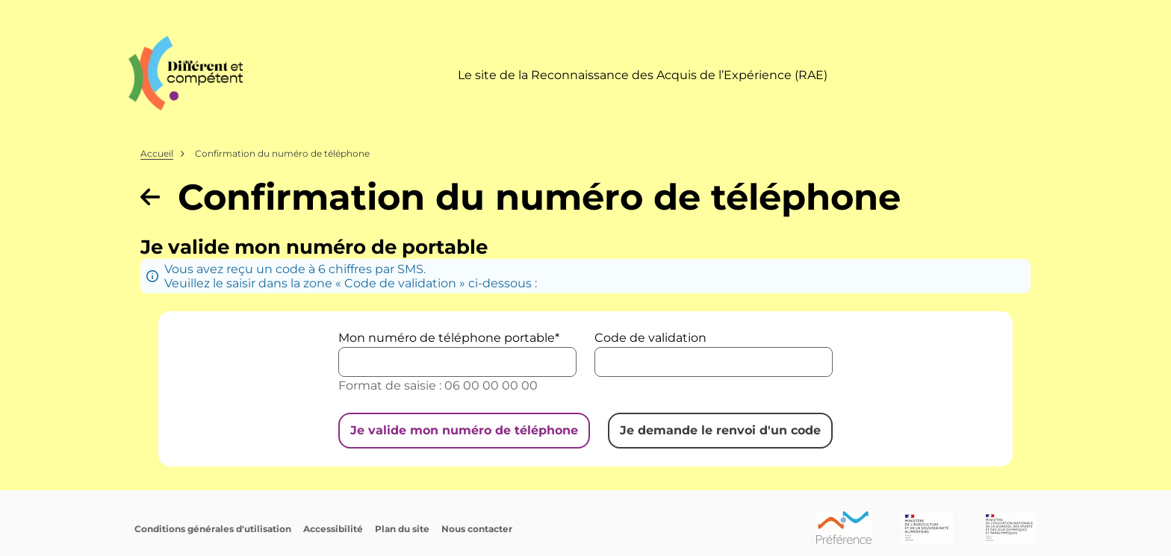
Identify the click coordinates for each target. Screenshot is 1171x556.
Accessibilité (333, 528)
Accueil (156, 153)
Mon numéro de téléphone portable (446, 338)
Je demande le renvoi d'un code (720, 430)
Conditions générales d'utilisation (212, 528)
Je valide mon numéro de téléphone (464, 430)
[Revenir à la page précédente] (150, 197)
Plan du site (402, 528)
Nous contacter (476, 528)
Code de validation (650, 338)
